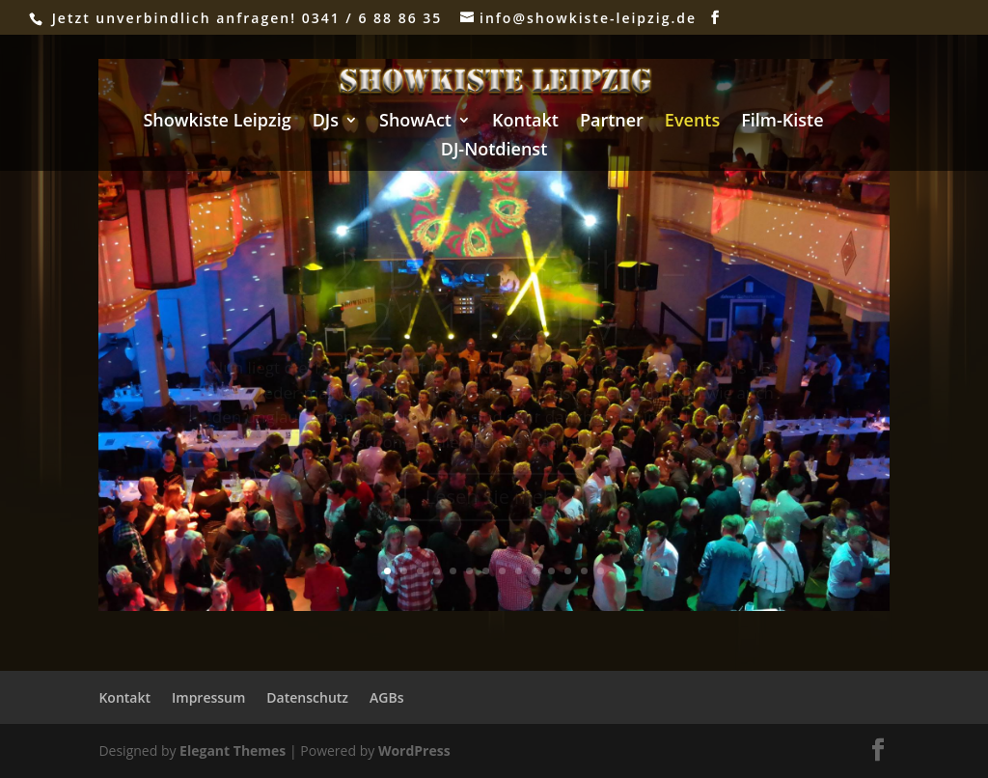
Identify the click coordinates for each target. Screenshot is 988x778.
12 (567, 571)
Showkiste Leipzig (216, 122)
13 (584, 571)
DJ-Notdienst (494, 151)
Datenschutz (307, 697)
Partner (612, 122)
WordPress (414, 750)
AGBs (386, 697)
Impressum (208, 697)
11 (551, 571)
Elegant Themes (232, 750)
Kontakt (525, 122)
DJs (326, 122)
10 (535, 571)
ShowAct (415, 122)
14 (600, 571)
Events (692, 122)
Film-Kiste (782, 122)
